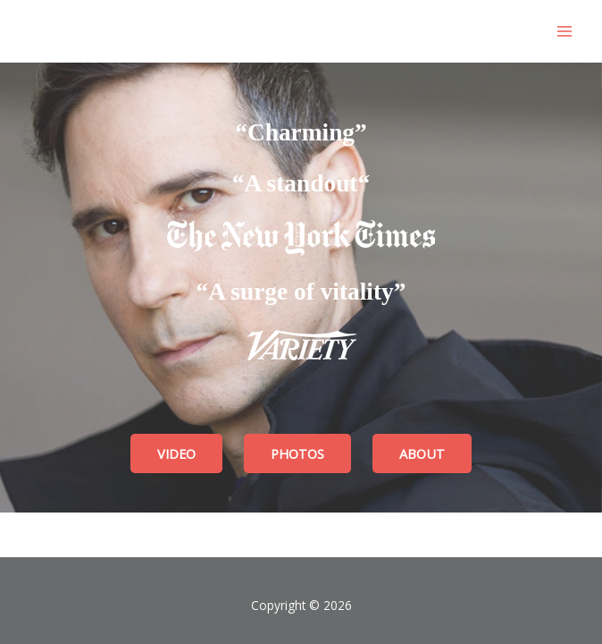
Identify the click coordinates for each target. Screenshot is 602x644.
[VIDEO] (176, 454)
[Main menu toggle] (564, 32)
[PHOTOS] (297, 454)
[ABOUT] (422, 454)
